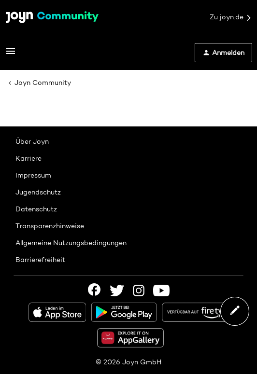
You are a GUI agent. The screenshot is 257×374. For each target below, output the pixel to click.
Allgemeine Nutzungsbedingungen (71, 243)
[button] (10, 54)
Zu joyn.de (231, 17)
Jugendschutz (38, 192)
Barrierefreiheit (40, 259)
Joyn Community (42, 82)
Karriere (28, 158)
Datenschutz (36, 209)
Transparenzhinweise (49, 226)
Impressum (33, 175)
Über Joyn (32, 141)
